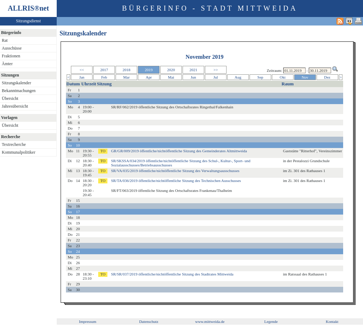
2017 (104, 70)
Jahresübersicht (15, 106)
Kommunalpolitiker (18, 152)
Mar (126, 77)
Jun (193, 77)
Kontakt (332, 321)
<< (82, 70)
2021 (193, 70)
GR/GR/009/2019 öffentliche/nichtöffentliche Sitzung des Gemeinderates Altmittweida (179, 151)
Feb (104, 77)
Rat (5, 40)
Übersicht (10, 98)
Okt (283, 77)
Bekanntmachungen (18, 90)
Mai (171, 77)
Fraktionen (11, 55)
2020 (171, 70)
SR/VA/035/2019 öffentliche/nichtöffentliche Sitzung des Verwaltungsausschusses (175, 171)
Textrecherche (14, 144)
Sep (260, 77)
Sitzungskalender (16, 82)
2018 (126, 70)
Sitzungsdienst (28, 20)
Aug (238, 77)
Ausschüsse (12, 48)
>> (215, 70)
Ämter (7, 63)
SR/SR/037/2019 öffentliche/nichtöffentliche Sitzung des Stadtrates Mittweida (172, 274)
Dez (327, 77)
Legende (271, 321)
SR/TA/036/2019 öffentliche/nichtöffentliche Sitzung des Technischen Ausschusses (176, 180)
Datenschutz (148, 321)
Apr (149, 77)
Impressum (87, 321)
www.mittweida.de (209, 321)
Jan (81, 77)
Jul (215, 77)
